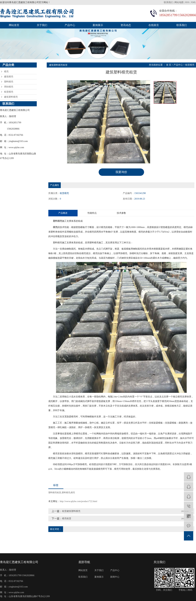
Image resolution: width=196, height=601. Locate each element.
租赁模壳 (8, 92)
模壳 (6, 71)
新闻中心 (114, 576)
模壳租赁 (66, 518)
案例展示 (98, 25)
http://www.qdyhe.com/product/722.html (78, 501)
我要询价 (121, 172)
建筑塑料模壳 (11, 97)
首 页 (168, 65)
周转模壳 (8, 87)
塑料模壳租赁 (54, 492)
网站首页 (14, 25)
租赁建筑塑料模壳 (71, 511)
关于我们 (42, 25)
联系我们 (169, 2)
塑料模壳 (8, 81)
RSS (187, 2)
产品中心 (70, 25)
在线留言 (153, 25)
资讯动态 (126, 25)
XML (193, 2)
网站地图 (179, 2)
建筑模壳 (8, 76)
